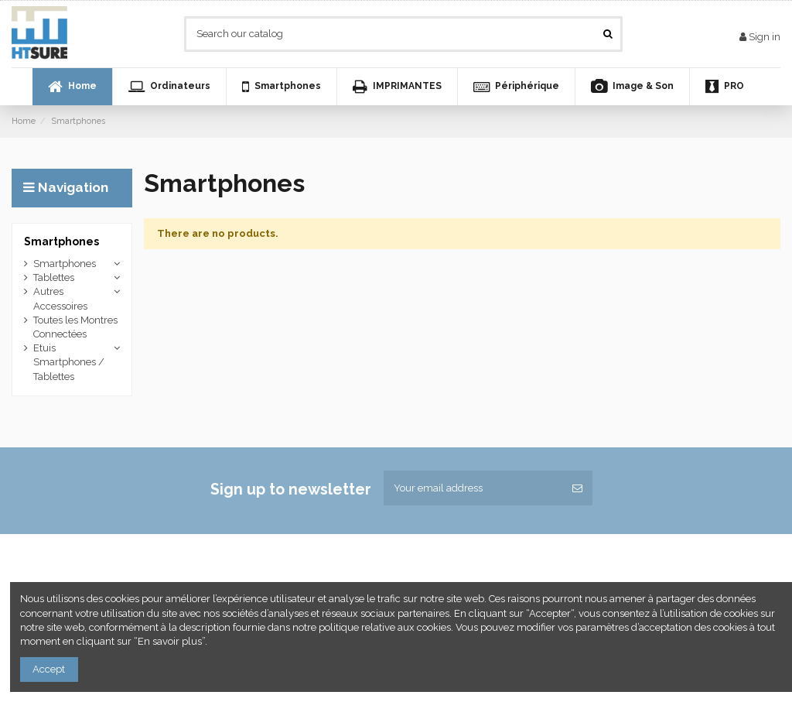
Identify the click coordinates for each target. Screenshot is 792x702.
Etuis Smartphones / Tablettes (68, 362)
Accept (48, 669)
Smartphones (61, 241)
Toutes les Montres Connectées (75, 327)
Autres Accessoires (60, 298)
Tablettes (53, 277)
